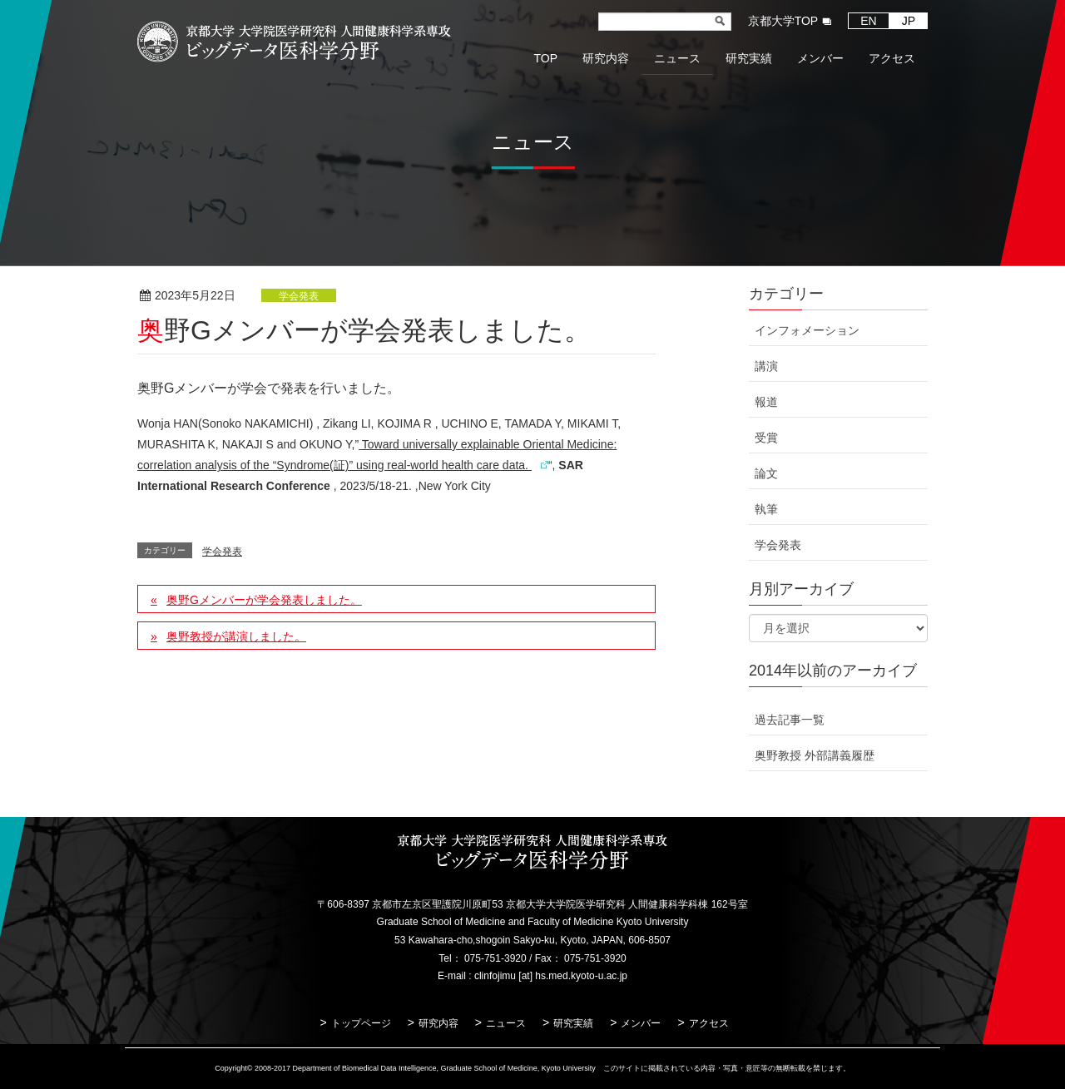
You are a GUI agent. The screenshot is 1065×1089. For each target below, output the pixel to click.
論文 (766, 473)
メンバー (641, 1023)
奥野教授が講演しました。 (236, 636)
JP (908, 20)
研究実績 (573, 1023)
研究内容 (438, 1023)
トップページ (361, 1023)
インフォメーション (807, 330)
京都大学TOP (783, 20)
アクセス (709, 1023)
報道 (766, 401)
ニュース (506, 1023)
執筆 (766, 509)
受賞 (766, 437)
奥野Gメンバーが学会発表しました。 (264, 599)
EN (868, 20)
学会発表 (299, 296)
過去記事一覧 (790, 719)
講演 (766, 366)
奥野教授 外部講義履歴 (814, 755)
